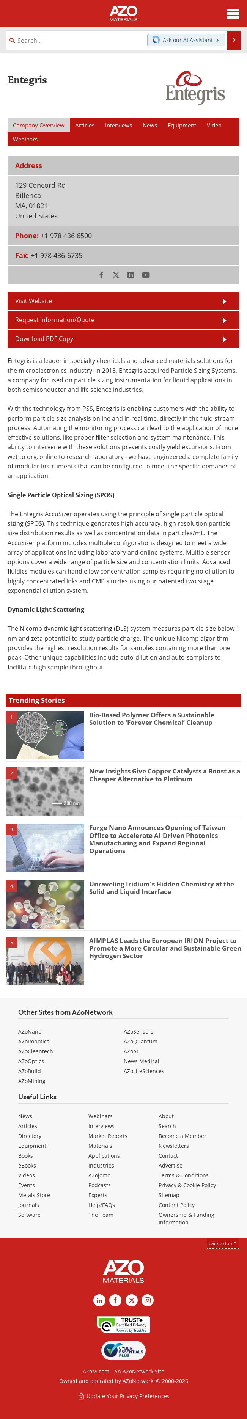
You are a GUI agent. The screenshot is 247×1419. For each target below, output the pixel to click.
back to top (223, 1243)
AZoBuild (29, 1071)
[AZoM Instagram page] (148, 1300)
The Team (100, 1214)
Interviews (101, 1126)
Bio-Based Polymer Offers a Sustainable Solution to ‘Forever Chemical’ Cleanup (151, 718)
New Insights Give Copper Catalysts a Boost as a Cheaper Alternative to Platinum (164, 775)
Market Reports (107, 1135)
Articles (27, 1126)
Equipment (32, 1145)
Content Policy (177, 1204)
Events (26, 1185)
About (166, 1116)
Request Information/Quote (54, 320)
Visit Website (33, 301)
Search (167, 1126)
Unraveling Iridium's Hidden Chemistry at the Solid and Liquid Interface (161, 888)
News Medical (141, 1061)
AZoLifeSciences (144, 1071)
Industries (101, 1165)
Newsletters (174, 1145)
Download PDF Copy (44, 339)
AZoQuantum (140, 1041)
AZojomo (99, 1175)
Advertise (170, 1165)
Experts (97, 1195)
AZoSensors (138, 1031)
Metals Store (34, 1195)
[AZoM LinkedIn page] (99, 1300)
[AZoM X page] (132, 1300)
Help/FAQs (101, 1204)
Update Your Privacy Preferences (123, 1396)
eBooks (27, 1165)
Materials (100, 1145)
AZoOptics (31, 1061)
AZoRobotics (33, 1041)
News (25, 1116)
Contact (168, 1155)
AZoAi (131, 1051)
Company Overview (39, 125)
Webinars (100, 1116)
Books (25, 1155)
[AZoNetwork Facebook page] (115, 1300)
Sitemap (169, 1195)
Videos (26, 1175)
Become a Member (182, 1135)
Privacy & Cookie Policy (187, 1185)
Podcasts (99, 1185)
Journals (28, 1204)
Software (29, 1214)
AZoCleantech (35, 1051)
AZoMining (32, 1080)
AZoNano (29, 1031)
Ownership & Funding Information (186, 1218)
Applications (104, 1155)
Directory (29, 1135)
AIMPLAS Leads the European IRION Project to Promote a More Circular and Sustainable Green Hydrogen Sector (165, 948)
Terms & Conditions (184, 1175)
